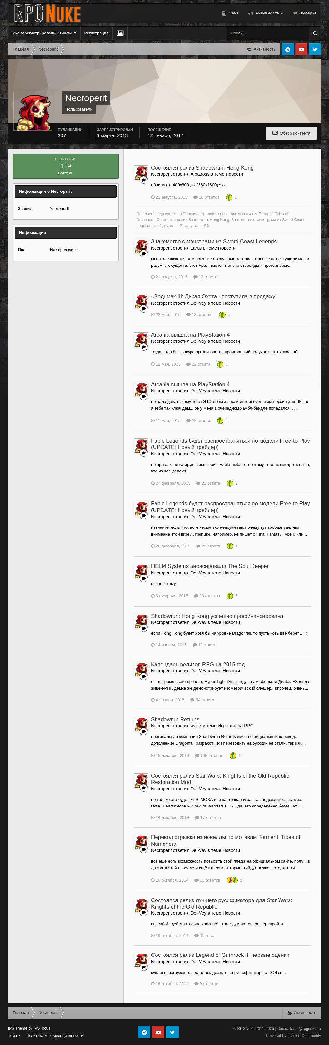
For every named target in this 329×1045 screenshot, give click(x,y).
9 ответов (206, 983)
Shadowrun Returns (175, 719)
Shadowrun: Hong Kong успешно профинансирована (217, 616)
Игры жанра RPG (236, 725)
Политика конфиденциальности (54, 1035)
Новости (234, 174)
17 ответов (208, 817)
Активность (268, 13)
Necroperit (145, 214)
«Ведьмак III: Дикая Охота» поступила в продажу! (214, 297)
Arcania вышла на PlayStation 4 (190, 335)
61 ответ (205, 935)
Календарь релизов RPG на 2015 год (198, 664)
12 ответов (206, 644)
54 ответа (202, 699)
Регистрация (96, 33)
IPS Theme (17, 1028)
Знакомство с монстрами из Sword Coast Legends (214, 241)
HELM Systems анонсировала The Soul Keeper (210, 566)
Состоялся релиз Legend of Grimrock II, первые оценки (220, 955)
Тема (14, 1035)
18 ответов (206, 197)
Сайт (233, 13)
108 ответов (209, 755)
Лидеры (307, 13)
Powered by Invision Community (293, 1035)
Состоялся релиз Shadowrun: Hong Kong (202, 168)
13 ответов (206, 277)
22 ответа (198, 364)
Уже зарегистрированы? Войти (44, 33)
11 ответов (207, 880)
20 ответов (207, 595)
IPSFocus (41, 1028)
